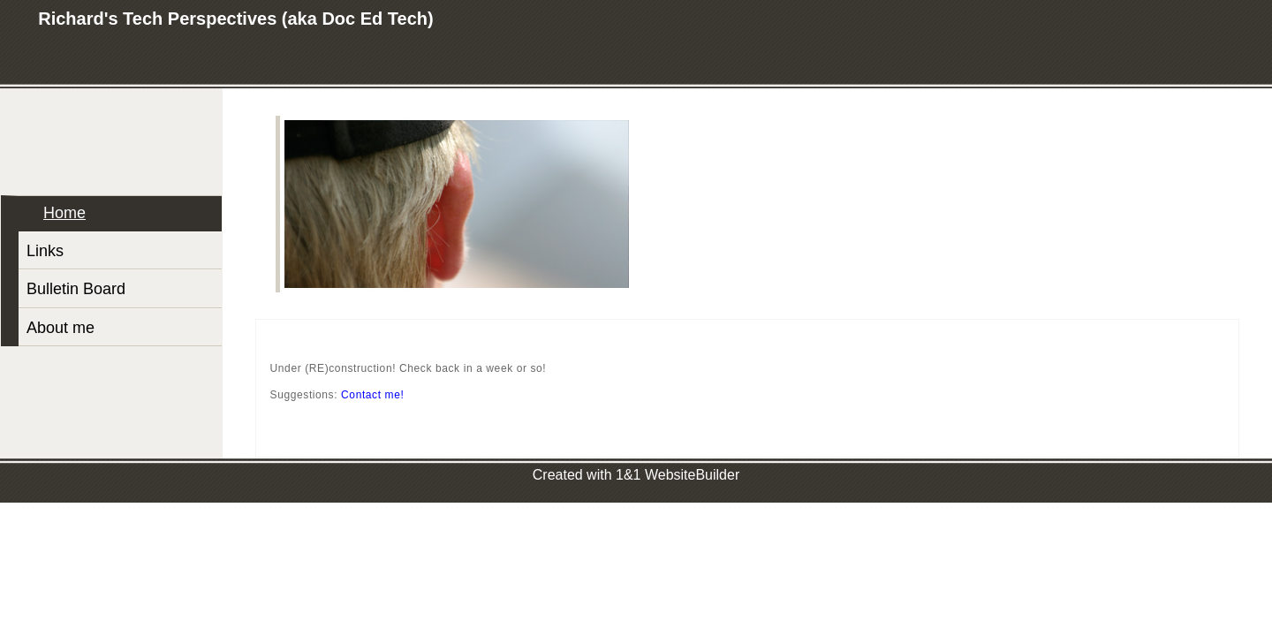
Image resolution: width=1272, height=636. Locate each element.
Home (64, 213)
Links (45, 251)
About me (60, 328)
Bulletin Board (75, 289)
